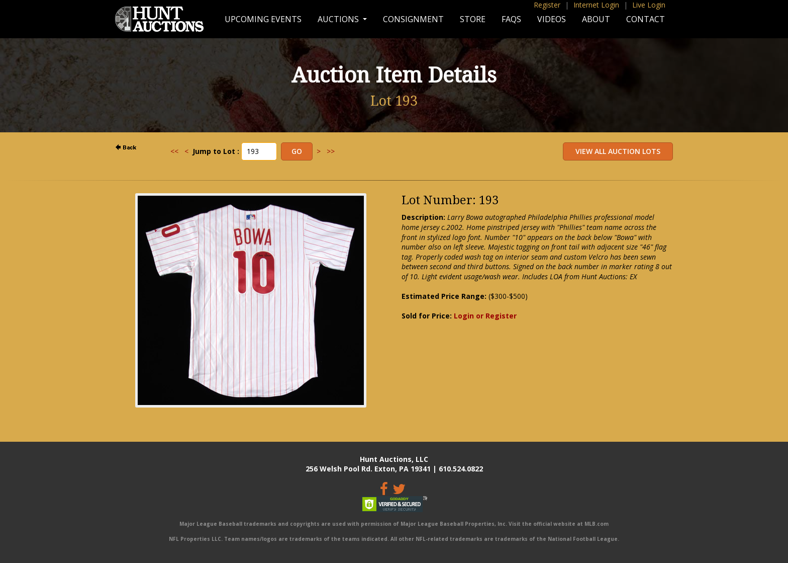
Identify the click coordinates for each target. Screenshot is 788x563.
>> (331, 151)
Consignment (413, 19)
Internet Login (596, 5)
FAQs (511, 19)
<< (174, 151)
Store (472, 19)
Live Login (648, 5)
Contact (645, 19)
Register (547, 5)
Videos (551, 19)
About (596, 19)
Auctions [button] (339, 19)
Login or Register (485, 315)
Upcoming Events (263, 19)
